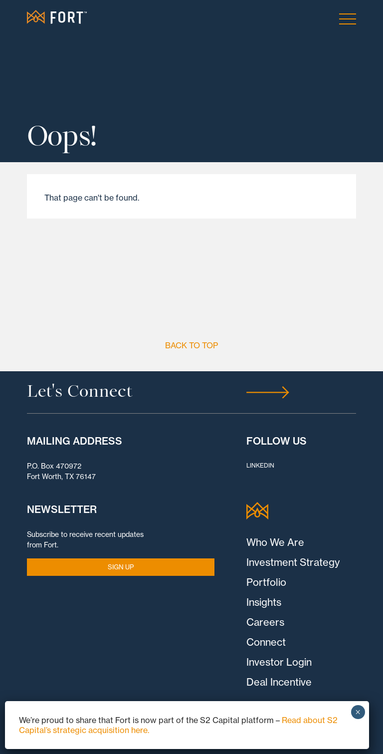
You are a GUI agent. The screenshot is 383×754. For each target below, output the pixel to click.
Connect (266, 642)
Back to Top (191, 345)
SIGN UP (121, 567)
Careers (265, 622)
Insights (263, 602)
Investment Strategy (293, 562)
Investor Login (279, 662)
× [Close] (358, 712)
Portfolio (266, 582)
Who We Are (275, 542)
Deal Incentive (279, 682)
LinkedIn (260, 465)
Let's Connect (79, 392)
